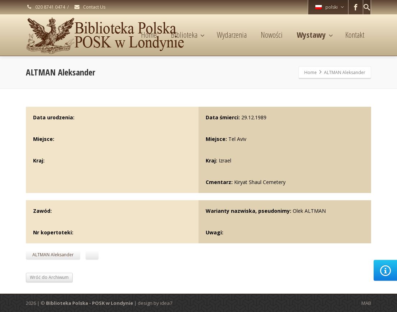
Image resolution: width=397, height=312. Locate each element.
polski (329, 7)
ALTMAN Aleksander (53, 255)
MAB (366, 303)
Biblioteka (188, 34)
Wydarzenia (232, 34)
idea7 (166, 303)
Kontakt (354, 34)
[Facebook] (355, 7)
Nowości (272, 34)
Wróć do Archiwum (49, 277)
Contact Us (89, 7)
